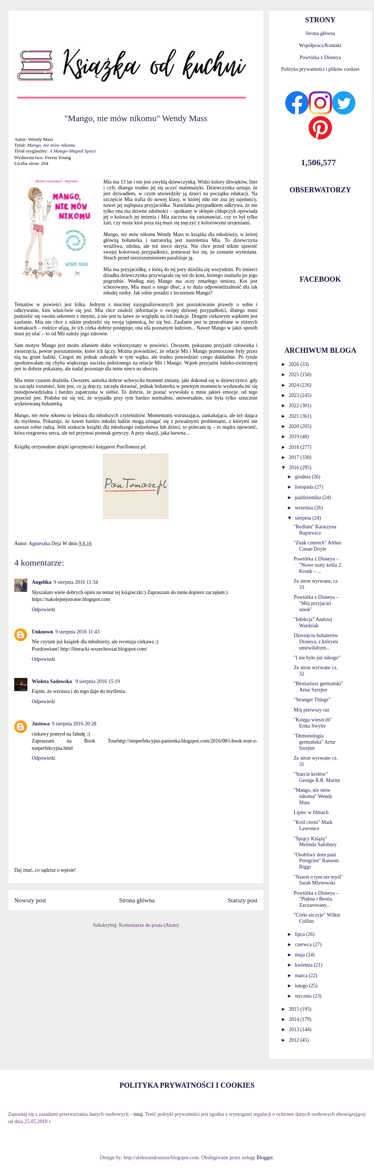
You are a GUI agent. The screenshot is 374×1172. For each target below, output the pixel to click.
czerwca (304, 944)
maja (300, 954)
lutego (302, 985)
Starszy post (242, 900)
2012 (295, 1040)
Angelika (41, 582)
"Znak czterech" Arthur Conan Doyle (317, 546)
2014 (295, 1019)
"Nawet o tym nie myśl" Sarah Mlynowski (318, 880)
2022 (295, 405)
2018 (295, 447)
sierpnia (303, 518)
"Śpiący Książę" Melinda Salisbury (315, 842)
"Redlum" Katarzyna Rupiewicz (315, 530)
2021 (295, 416)
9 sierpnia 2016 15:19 (97, 681)
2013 (295, 1029)
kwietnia (304, 965)
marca (302, 975)
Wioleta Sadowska (52, 681)
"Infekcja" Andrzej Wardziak (313, 622)
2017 (295, 457)
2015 (295, 1009)
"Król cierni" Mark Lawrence (313, 825)
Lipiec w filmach (311, 812)
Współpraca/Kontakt (320, 45)
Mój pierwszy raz (311, 710)
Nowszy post (30, 900)
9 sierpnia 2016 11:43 (77, 632)
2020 (295, 426)
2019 (295, 436)
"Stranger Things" (312, 699)
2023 (295, 395)
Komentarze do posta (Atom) (149, 925)
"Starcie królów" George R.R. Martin (317, 777)
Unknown (42, 632)
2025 (295, 374)
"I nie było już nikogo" (317, 657)
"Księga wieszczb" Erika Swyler (313, 723)
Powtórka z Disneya (320, 57)
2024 (295, 385)
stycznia (304, 996)
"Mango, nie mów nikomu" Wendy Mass (313, 796)
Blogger (264, 1157)
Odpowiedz (44, 609)
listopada (304, 487)
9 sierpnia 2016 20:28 (74, 723)
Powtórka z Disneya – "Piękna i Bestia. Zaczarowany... (316, 899)
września (304, 507)
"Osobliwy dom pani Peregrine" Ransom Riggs (316, 861)
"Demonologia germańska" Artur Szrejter (314, 742)
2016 (295, 467)
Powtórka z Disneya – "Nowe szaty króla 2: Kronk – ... (318, 565)
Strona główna (136, 900)
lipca (300, 934)
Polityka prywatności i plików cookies (320, 69)
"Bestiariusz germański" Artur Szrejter (318, 687)
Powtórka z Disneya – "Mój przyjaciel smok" (316, 603)
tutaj (138, 1114)
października (308, 497)
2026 (295, 364)
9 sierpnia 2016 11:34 (76, 582)
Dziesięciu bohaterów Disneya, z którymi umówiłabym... (316, 642)
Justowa (41, 723)
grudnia (303, 476)
